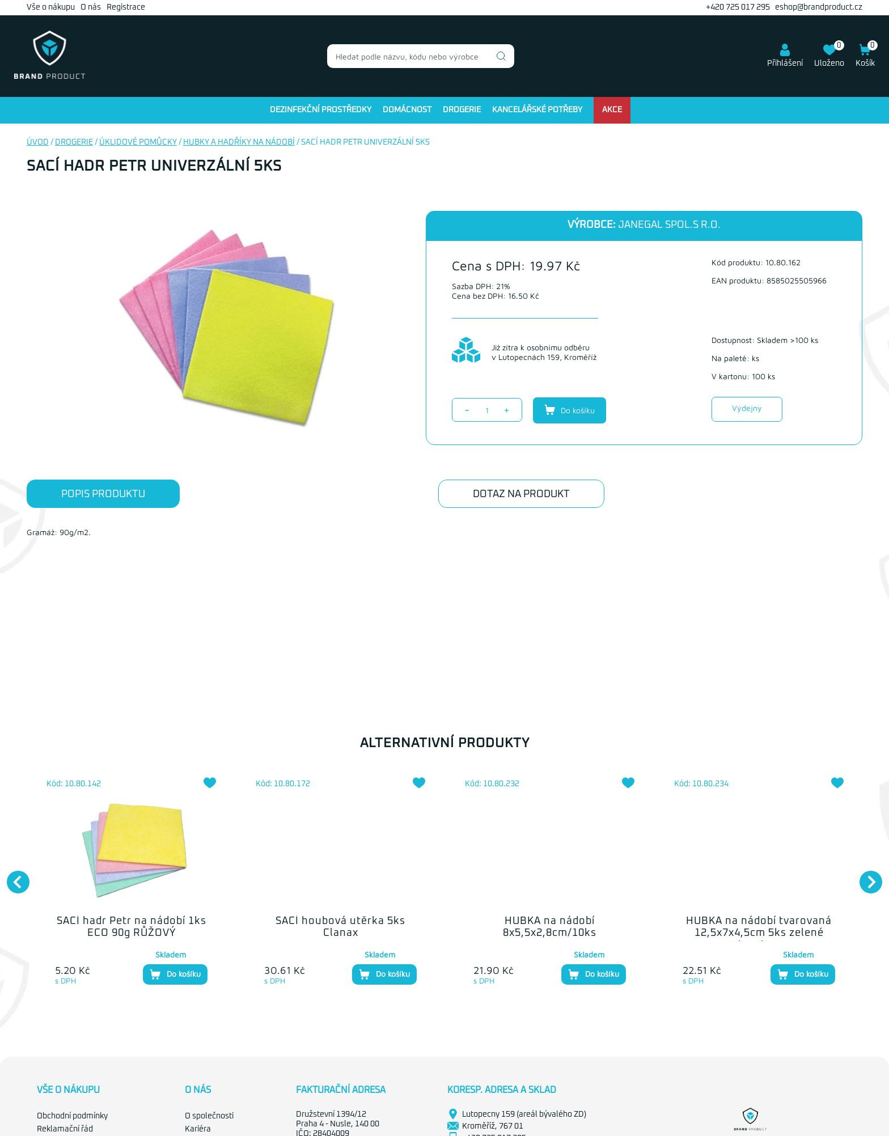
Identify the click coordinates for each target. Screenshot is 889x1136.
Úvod (38, 142)
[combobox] (420, 56)
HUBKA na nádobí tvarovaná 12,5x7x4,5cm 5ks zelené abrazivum (759, 933)
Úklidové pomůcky (138, 142)
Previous (12, 876)
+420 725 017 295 (738, 7)
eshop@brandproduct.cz (818, 7)
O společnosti (209, 1116)
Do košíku (569, 410)
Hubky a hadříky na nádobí (239, 142)
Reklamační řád (65, 1129)
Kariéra (198, 1129)
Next (865, 876)
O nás (91, 7)
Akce (612, 110)
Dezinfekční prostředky (320, 110)
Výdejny (747, 408)
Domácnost (407, 110)
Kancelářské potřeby (537, 110)
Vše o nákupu (51, 7)
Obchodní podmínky (72, 1116)
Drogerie (462, 110)
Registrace (126, 7)
